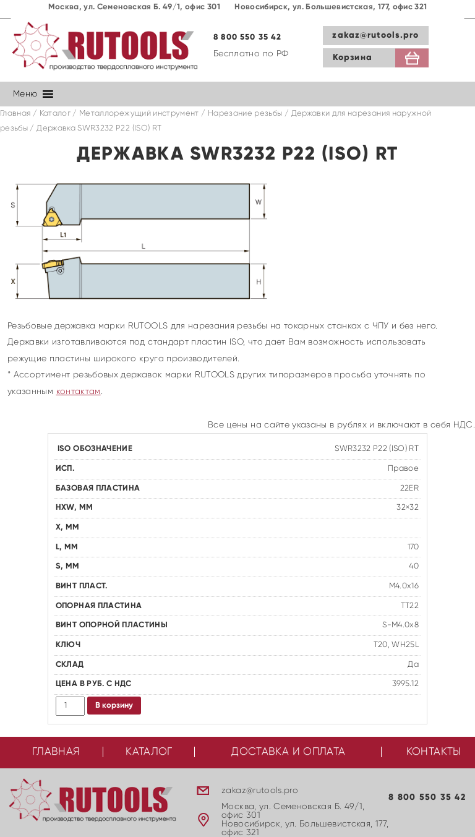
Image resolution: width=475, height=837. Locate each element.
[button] (25, 94)
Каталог (55, 113)
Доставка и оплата (288, 752)
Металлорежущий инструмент (139, 113)
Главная (15, 113)
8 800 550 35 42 (247, 37)
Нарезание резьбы (245, 113)
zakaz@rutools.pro (375, 35)
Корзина (352, 57)
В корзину (114, 706)
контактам (78, 391)
